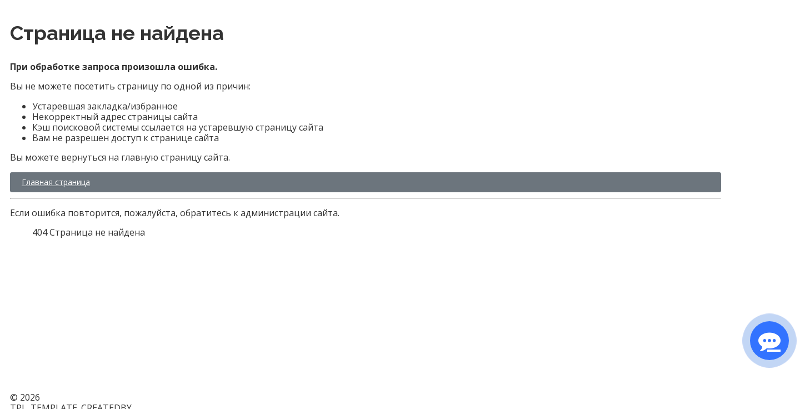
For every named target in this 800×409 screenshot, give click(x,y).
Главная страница (56, 182)
